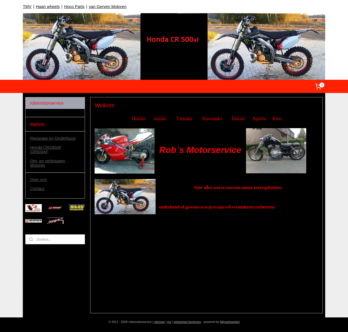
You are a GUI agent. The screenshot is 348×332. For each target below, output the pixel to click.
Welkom (37, 124)
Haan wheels (48, 6)
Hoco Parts (74, 6)
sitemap (159, 321)
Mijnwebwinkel (230, 321)
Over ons (38, 179)
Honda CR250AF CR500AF (45, 149)
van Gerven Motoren (107, 6)
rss (169, 321)
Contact (37, 188)
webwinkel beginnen (187, 321)
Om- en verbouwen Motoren (47, 163)
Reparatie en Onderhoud (52, 138)
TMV (27, 6)
